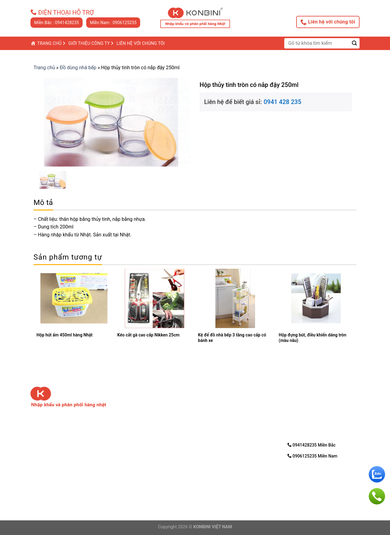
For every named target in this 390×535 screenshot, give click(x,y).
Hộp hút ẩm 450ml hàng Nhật (65, 334)
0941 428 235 (282, 102)
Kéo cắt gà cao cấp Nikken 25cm (148, 334)
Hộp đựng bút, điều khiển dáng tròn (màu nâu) (312, 337)
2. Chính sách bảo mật (224, 408)
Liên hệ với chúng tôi (327, 22)
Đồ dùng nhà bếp (78, 67)
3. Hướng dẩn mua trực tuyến (231, 416)
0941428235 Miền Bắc (311, 444)
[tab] (43, 202)
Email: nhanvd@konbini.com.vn (145, 488)
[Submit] (354, 43)
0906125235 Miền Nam (312, 455)
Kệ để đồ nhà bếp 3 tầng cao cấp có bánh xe (232, 337)
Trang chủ (44, 67)
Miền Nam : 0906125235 (113, 22)
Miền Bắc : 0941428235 (56, 22)
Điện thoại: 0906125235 (139, 481)
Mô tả (43, 202)
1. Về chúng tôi (216, 400)
